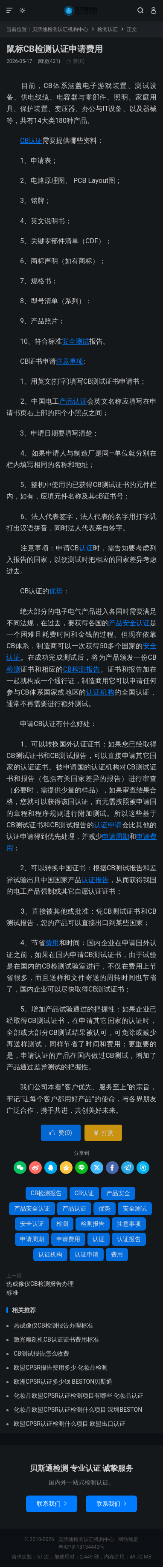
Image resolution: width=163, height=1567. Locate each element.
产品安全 (118, 1193)
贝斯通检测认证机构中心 (81, 11)
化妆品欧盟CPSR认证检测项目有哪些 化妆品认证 (78, 1395)
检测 (13, 669)
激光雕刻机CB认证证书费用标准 (56, 1339)
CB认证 (31, 141)
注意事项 (69, 361)
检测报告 (93, 1223)
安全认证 (32, 1223)
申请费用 (68, 1239)
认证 (86, 548)
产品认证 (73, 401)
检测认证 (107, 29)
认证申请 (108, 825)
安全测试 (75, 341)
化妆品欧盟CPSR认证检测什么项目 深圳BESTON (78, 1409)
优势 (56, 591)
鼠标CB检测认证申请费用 (54, 49)
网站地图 (128, 1539)
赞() (75, 61)
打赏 (103, 1132)
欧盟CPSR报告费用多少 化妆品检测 (61, 1367)
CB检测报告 (81, 669)
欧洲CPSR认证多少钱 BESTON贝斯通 (63, 1381)
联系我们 (52, 1503)
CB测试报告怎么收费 (41, 1353)
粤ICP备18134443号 (81, 1547)
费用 (52, 943)
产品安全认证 (129, 623)
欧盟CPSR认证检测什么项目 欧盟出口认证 (69, 1423)
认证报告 (95, 880)
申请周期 (115, 836)
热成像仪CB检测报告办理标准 (40, 1288)
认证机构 (100, 692)
